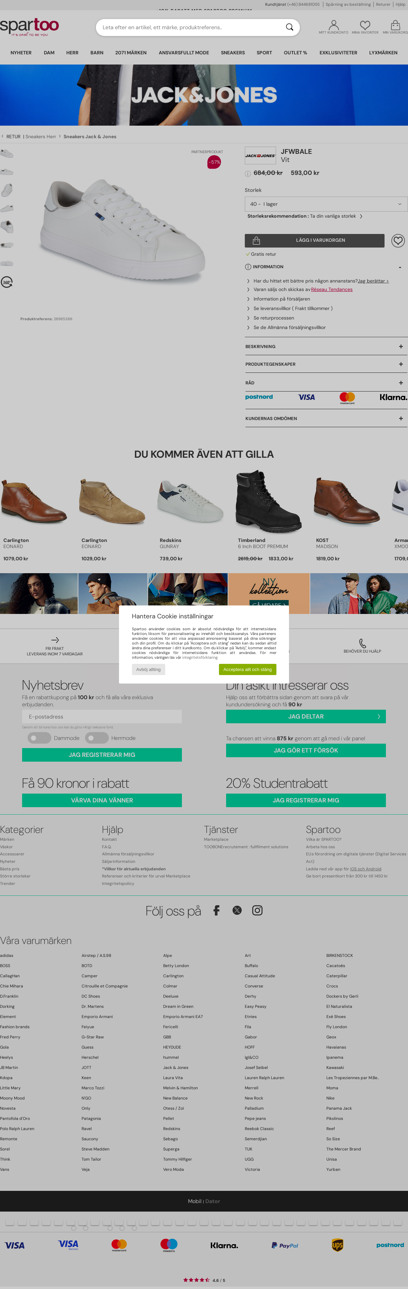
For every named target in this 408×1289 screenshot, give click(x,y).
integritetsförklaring (200, 657)
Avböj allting (148, 669)
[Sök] (289, 27)
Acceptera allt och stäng (247, 669)
